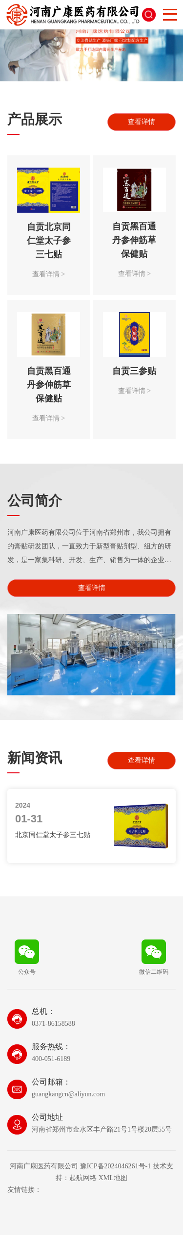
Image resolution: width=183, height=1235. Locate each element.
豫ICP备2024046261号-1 (115, 1166)
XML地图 (113, 1178)
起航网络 (83, 1178)
